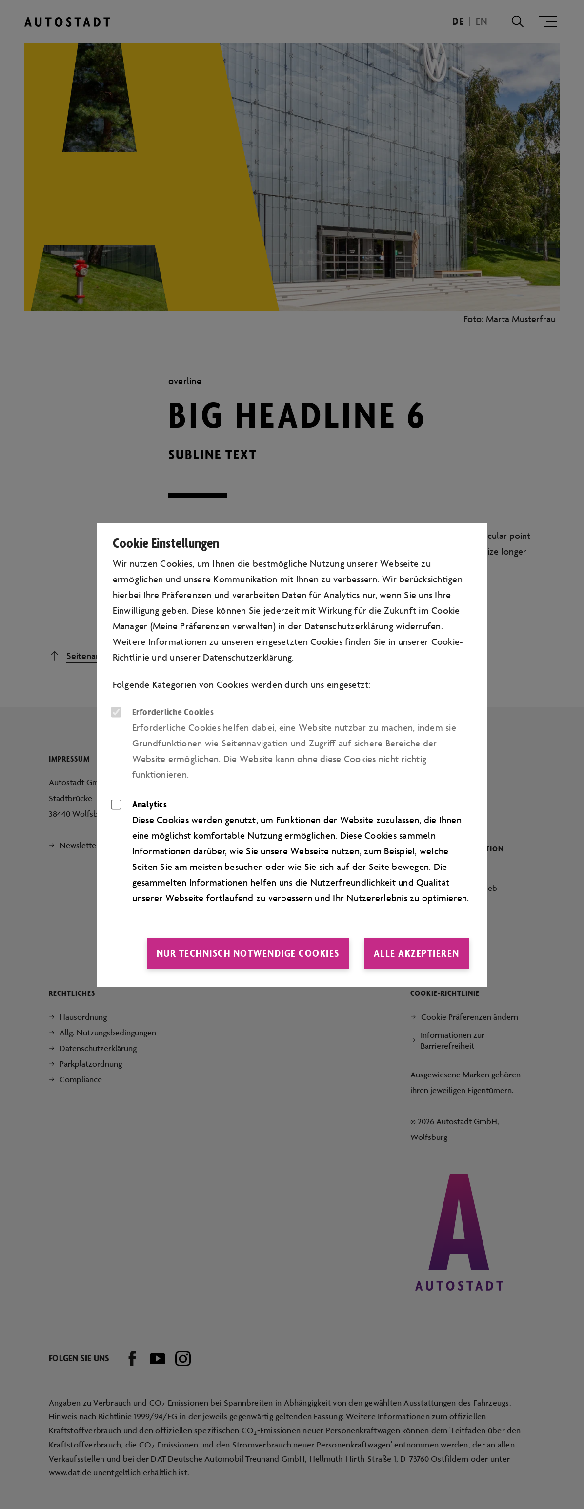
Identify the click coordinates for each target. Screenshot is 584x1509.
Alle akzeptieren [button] (417, 953)
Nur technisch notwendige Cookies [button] (248, 953)
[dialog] (292, 754)
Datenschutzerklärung (247, 657)
